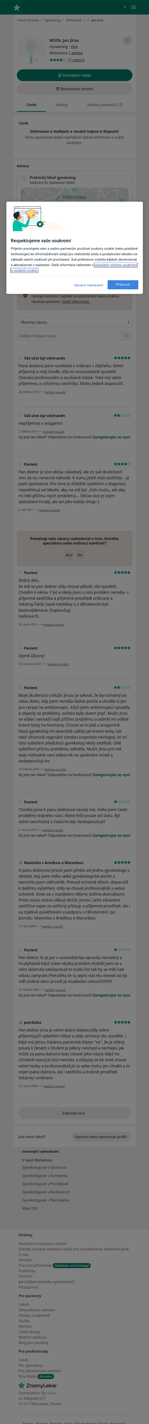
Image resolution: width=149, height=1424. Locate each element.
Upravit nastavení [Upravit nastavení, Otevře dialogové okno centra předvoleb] (88, 285)
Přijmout (123, 285)
